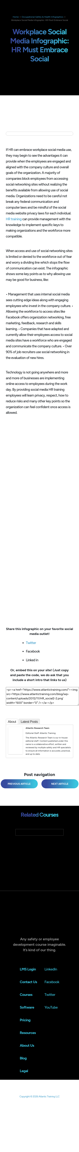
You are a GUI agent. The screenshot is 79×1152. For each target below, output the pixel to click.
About (12, 722)
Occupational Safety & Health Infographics (42, 17)
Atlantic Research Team (37, 728)
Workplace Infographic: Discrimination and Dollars (17, 783)
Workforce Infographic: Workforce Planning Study (58, 783)
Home (16, 17)
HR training (14, 219)
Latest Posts (29, 722)
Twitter (31, 643)
